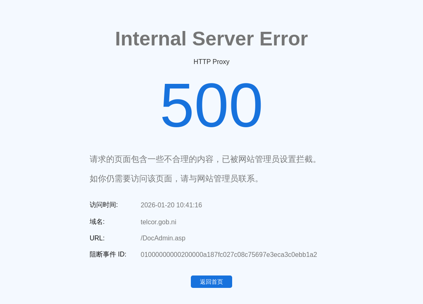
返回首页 (211, 281)
